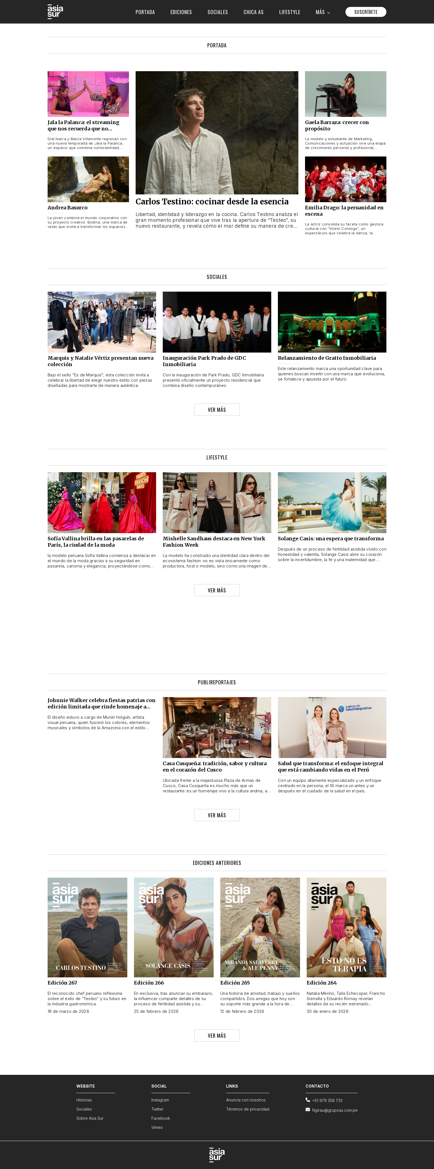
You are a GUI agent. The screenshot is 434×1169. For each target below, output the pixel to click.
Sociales (84, 1109)
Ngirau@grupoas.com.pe (332, 1110)
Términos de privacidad (247, 1109)
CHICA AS (254, 12)
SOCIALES (218, 12)
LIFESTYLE (289, 12)
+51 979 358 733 (324, 1100)
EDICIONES (181, 12)
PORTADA (145, 12)
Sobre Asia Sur (90, 1118)
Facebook (160, 1118)
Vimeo (157, 1127)
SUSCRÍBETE (366, 12)
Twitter (157, 1109)
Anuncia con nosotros (246, 1100)
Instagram (160, 1100)
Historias (84, 1100)
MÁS (323, 12)
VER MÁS (217, 409)
